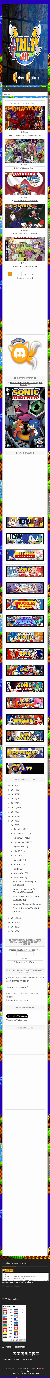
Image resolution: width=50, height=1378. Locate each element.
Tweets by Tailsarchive (16, 1020)
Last (31, 274)
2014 (13, 926)
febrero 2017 (20, 873)
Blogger (24, 1374)
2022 (13, 803)
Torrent (29, 278)
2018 (13, 820)
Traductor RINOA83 (24, 266)
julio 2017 (18, 851)
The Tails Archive (23, 1370)
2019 (13, 816)
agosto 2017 (19, 846)
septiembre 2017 (21, 842)
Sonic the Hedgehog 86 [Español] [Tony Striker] (26, 383)
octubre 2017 (20, 838)
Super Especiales (20, 135)
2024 (13, 794)
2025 (13, 789)
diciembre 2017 (20, 829)
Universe (35, 201)
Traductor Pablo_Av (30, 233)
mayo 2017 (19, 860)
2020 (13, 812)
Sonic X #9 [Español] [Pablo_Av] (27, 904)
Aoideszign (34, 1374)
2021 (13, 807)
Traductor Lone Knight (24, 201)
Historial (21, 278)
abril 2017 (18, 864)
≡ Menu (7, 89)
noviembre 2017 (21, 833)
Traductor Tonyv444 (29, 168)
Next (24, 274)
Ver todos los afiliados (11, 1287)
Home (10, 103)
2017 (13, 135)
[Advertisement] (25, 304)
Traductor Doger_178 (34, 135)
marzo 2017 (19, 868)
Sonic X (21, 233)
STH (21, 168)
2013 (13, 931)
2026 (13, 785)
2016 (13, 918)
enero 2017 (19, 877)
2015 (13, 922)
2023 (13, 798)
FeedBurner (30, 962)
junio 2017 (18, 855)
